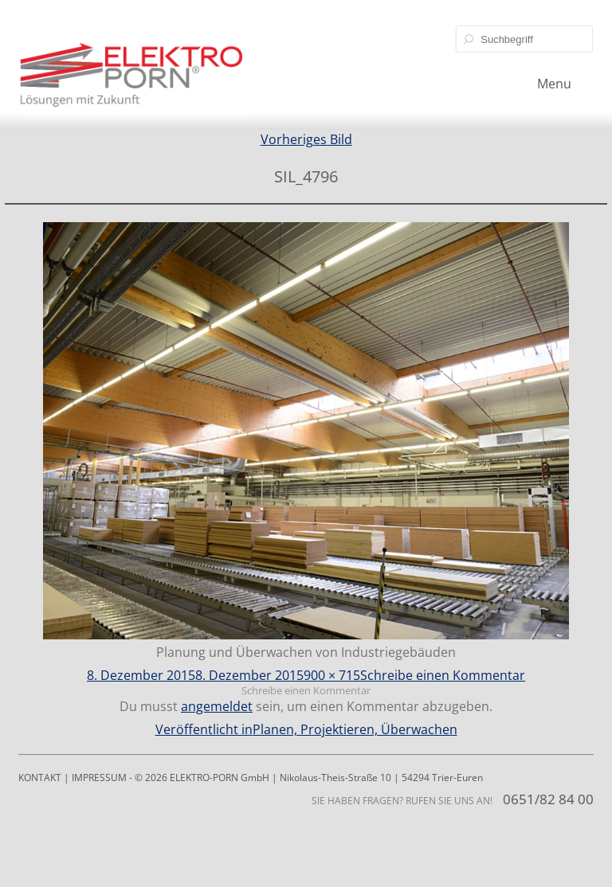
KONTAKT (39, 777)
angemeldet (217, 706)
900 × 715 (332, 675)
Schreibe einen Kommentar (442, 675)
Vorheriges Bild (306, 139)
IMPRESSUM (99, 777)
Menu (554, 83)
